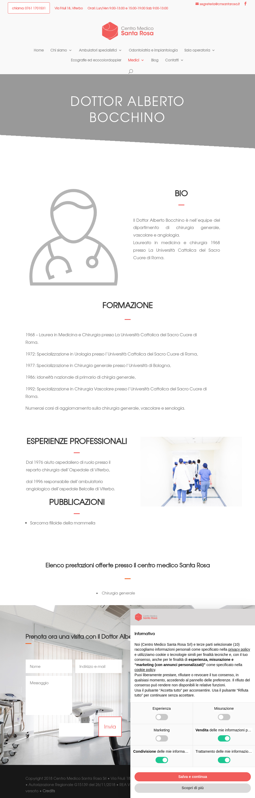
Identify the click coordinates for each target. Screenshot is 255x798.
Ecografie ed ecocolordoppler (96, 60)
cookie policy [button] (145, 670)
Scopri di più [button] (193, 788)
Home (39, 50)
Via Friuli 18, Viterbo (69, 8)
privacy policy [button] (239, 649)
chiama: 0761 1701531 (29, 8)
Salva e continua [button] (192, 777)
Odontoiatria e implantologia (153, 50)
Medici (133, 60)
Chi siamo (58, 50)
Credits (49, 790)
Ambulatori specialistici (98, 50)
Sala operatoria (197, 50)
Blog (154, 60)
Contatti (172, 60)
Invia (110, 726)
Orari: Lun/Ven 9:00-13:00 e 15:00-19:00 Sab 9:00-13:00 (128, 8)
